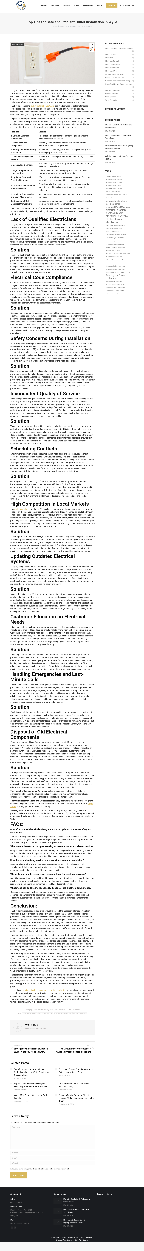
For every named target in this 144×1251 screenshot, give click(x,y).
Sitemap (59, 1240)
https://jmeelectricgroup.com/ (35, 1028)
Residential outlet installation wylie (62, 1013)
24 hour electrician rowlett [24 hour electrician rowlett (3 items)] (113, 176)
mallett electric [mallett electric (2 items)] (126, 253)
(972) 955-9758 (127, 8)
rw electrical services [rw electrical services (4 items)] (113, 284)
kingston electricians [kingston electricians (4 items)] (113, 250)
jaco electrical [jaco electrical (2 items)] (121, 247)
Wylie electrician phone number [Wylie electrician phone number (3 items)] (115, 291)
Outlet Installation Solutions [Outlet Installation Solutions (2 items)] (122, 263)
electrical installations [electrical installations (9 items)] (116, 201)
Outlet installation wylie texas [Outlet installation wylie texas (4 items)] (115, 269)
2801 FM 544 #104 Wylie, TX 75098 (101, 1)
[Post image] (11, 1069)
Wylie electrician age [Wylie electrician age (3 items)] (120, 287)
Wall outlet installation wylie (80, 1013)
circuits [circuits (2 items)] (127, 195)
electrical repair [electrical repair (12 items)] (114, 213)
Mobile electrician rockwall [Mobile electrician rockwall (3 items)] (114, 257)
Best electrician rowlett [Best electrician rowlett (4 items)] (113, 185)
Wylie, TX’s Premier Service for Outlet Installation (31, 1096)
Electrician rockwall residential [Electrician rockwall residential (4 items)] (116, 235)
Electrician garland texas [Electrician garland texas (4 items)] (114, 229)
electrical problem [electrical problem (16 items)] (116, 210)
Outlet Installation (17, 44)
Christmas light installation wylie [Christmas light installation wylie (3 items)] (115, 195)
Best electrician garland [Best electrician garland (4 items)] (114, 179)
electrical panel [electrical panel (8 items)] (113, 204)
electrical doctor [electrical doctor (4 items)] (111, 198)
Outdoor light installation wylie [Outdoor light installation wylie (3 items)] (115, 260)
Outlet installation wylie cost (29, 1013)
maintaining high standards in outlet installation (44, 990)
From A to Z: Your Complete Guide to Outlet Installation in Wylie (76, 1070)
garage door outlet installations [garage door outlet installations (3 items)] (115, 244)
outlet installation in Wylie (42, 106)
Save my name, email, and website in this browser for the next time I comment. (40, 1169)
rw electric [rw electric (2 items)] (119, 281)
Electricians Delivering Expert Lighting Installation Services (119, 147)
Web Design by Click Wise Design (75, 1240)
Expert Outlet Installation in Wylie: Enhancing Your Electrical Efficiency (30, 1085)
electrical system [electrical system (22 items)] (117, 216)
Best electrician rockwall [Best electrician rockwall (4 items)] (114, 182)
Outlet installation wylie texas (45, 1013)
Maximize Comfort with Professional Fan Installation (118, 126)
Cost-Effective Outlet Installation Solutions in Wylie (74, 1085)
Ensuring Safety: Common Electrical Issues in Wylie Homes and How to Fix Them (76, 1098)
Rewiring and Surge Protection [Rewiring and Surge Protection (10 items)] (115, 276)
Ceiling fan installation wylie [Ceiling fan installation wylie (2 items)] (113, 191)
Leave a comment (73, 1010)
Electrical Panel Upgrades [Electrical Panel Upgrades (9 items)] (118, 207)
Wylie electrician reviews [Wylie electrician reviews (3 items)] (113, 294)
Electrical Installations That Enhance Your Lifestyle (118, 136)
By (50, 1010)
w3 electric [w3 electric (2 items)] (123, 284)
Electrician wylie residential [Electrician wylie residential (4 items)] (115, 238)
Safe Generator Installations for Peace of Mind (119, 157)
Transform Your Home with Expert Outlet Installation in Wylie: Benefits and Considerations (32, 1072)
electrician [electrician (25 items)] (113, 222)
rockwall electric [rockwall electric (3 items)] (110, 281)
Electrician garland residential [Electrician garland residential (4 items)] (115, 225)
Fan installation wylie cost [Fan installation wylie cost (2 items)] (112, 241)
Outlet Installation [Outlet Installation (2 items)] (110, 263)
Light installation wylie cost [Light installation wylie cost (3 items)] (114, 253)
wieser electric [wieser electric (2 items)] (109, 287)
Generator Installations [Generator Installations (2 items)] (111, 247)
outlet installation (22, 509)
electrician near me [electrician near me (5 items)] (113, 232)
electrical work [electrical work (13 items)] (114, 219)
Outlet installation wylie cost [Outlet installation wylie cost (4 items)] (115, 266)
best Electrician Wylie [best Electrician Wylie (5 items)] (114, 188)
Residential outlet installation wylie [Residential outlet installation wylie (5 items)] (119, 272)
